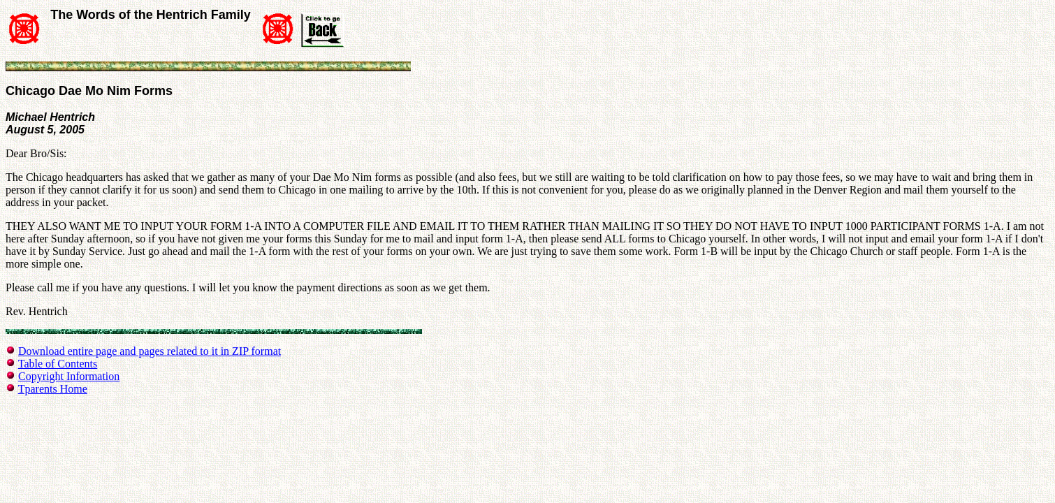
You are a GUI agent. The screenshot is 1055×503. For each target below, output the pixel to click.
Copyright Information (68, 376)
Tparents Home (52, 389)
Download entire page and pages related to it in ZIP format (149, 351)
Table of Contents (58, 364)
